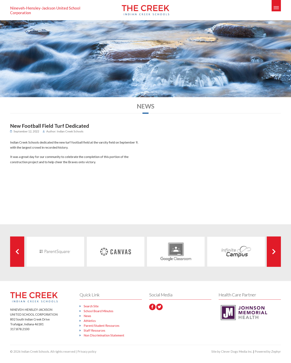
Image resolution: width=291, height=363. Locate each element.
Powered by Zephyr (268, 351)
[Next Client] (274, 251)
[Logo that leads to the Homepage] (34, 297)
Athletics (90, 321)
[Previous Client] (17, 251)
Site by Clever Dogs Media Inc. (231, 351)
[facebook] (152, 307)
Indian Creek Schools (35, 351)
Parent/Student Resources (101, 325)
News (87, 316)
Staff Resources (94, 330)
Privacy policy (86, 351)
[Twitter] (159, 307)
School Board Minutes (98, 311)
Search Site (91, 306)
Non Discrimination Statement (104, 335)
